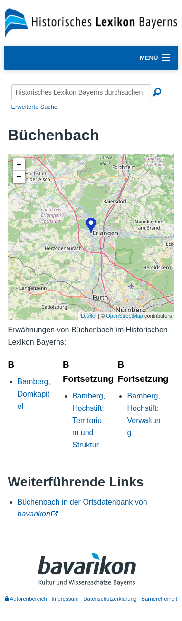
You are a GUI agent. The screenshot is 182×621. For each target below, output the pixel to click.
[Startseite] (91, 22)
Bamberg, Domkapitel (34, 394)
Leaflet (88, 316)
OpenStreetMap (124, 316)
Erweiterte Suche (34, 106)
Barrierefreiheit (159, 599)
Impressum (65, 599)
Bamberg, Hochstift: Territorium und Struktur (88, 420)
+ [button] (19, 164)
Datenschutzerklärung (109, 599)
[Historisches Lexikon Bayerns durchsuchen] (81, 92)
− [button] (19, 177)
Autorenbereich (26, 599)
